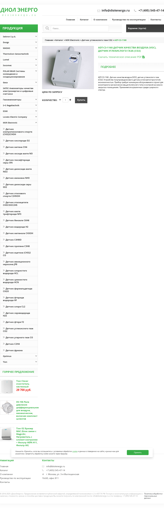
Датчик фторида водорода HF (13, 299)
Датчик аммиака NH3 (16, 177)
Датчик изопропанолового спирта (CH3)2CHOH (17, 131)
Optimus (20, 355)
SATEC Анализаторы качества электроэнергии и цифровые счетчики (18, 91)
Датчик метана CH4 (15, 147)
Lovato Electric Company (20, 116)
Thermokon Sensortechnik (16, 54)
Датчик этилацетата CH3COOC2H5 (15, 203)
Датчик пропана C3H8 (16, 246)
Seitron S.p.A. (20, 36)
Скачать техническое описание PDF (121, 57)
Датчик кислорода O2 (16, 140)
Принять (138, 452)
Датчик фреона (13, 350)
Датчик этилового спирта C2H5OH (14, 194)
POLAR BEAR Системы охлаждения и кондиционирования (20, 73)
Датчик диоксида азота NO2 (17, 170)
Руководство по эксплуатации (129, 19)
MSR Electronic (20, 122)
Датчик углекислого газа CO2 (18, 329)
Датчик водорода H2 (15, 226)
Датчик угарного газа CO (18, 337)
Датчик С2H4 (11, 343)
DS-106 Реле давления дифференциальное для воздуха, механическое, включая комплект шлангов (27, 410)
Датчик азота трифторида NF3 (12, 212)
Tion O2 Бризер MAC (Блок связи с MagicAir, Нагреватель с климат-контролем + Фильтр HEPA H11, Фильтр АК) (27, 437)
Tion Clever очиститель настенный (22, 384)
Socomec (20, 65)
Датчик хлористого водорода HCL (15, 272)
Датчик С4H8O (12, 239)
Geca (20, 82)
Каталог (84, 19)
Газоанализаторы (20, 99)
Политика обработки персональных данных (153, 495)
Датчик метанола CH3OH (18, 233)
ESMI (20, 110)
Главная (70, 19)
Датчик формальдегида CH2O (17, 290)
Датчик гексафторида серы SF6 (16, 161)
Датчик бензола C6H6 (16, 220)
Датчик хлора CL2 (14, 306)
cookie (74, 451)
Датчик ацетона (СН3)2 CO (17, 254)
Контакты (156, 19)
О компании (100, 19)
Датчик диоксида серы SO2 (17, 185)
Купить (81, 99)
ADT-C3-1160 (120, 40)
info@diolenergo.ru (116, 10)
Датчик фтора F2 (13, 322)
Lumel (20, 59)
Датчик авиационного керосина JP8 (16, 263)
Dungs (20, 42)
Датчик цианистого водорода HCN (15, 281)
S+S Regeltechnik (20, 105)
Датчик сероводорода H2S (16, 314)
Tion (20, 361)
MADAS (20, 47)
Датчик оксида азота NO (18, 153)
